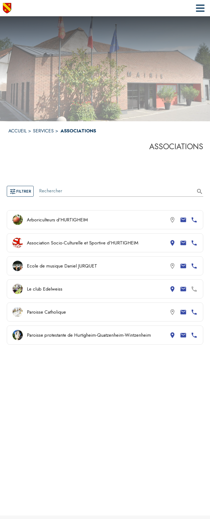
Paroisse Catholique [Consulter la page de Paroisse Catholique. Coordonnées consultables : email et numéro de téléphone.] (46, 312)
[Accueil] (7, 8)
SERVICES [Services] (43, 131)
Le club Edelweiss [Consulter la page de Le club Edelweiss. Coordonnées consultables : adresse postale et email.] (44, 289)
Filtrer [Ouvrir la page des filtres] (20, 191)
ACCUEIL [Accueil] (17, 131)
